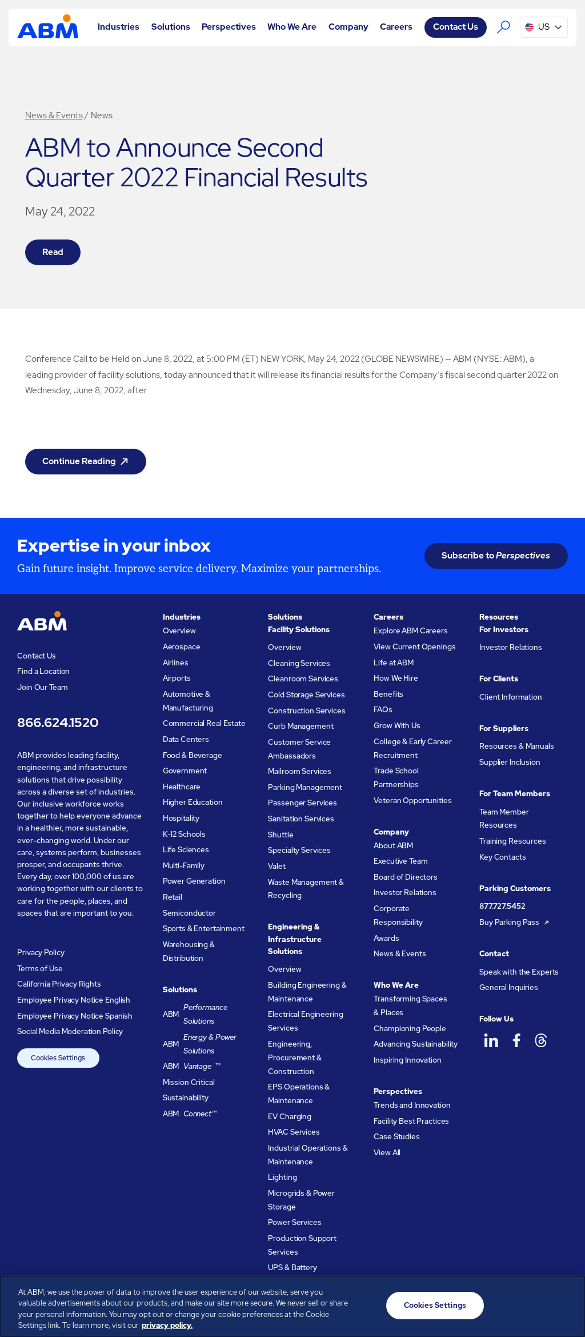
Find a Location (43, 671)
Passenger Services (302, 803)
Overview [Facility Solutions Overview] (284, 647)
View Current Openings (414, 647)
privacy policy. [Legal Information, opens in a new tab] (167, 1325)
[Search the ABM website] (503, 27)
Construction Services (306, 711)
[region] (292, 1306)
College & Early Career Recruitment (412, 748)
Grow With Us (397, 726)
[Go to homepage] (47, 27)
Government (185, 771)
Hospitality (181, 818)
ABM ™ (192, 1066)
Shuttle (280, 835)
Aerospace (182, 647)
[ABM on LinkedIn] (490, 1040)
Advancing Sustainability (416, 1044)
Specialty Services (299, 850)
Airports (177, 678)
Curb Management (300, 726)
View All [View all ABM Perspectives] (387, 1153)
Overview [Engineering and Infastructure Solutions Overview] (284, 969)
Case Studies (396, 1137)
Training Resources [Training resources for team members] (512, 841)
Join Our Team (42, 687)
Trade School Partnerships (396, 777)
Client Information (510, 697)
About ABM (393, 846)
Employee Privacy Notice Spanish (75, 1016)
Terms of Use (39, 968)
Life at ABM (394, 663)
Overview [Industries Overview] (179, 631)
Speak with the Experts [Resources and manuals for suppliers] (519, 972)
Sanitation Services (301, 819)
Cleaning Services (299, 663)
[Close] (566, 1304)
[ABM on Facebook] (515, 1040)
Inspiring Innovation (407, 1060)
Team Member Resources (504, 819)
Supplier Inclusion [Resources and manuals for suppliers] (509, 762)
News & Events (54, 115)
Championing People (410, 1028)
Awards (386, 938)
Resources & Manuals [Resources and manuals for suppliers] (516, 746)
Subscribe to (496, 555)
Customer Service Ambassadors (299, 749)
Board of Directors (406, 877)
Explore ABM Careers (410, 631)
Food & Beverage (192, 755)
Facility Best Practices (411, 1121)
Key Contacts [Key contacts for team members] (502, 857)
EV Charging (289, 1117)
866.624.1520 (57, 722)
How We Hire (396, 678)
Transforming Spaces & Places (410, 1005)
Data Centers (186, 739)
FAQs (383, 710)
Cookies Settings (58, 1058)
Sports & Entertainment (204, 928)
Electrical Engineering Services (305, 1021)
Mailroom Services (299, 771)
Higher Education (193, 802)
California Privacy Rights (59, 984)
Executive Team (400, 861)
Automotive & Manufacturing (188, 701)
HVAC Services (293, 1132)
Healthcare (182, 787)
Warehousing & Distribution (189, 951)
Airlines (176, 663)
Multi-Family (184, 866)
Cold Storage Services (306, 695)
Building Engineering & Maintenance (307, 992)
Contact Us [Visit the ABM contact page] (455, 27)
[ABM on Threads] (541, 1040)
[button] (118, 27)
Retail (172, 897)
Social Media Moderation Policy (70, 1031)
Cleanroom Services (303, 679)
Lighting (282, 1177)
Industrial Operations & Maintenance (307, 1155)
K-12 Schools (184, 834)
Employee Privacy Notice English (73, 1000)
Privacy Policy (40, 952)
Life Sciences (186, 850)
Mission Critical (189, 1082)
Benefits (388, 694)
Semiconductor (189, 913)
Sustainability (186, 1098)
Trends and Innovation (412, 1105)
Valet (276, 866)
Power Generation (194, 881)
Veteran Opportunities (412, 800)
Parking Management (305, 787)
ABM (206, 1014)
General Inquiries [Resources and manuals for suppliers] (508, 987)
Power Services (294, 1222)
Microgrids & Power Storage (301, 1200)
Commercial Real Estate (204, 723)
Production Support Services (302, 1245)
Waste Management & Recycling (306, 889)
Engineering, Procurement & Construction (294, 1057)
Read (52, 252)
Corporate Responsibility (398, 915)
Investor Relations (405, 892)
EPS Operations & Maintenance (299, 1093)
